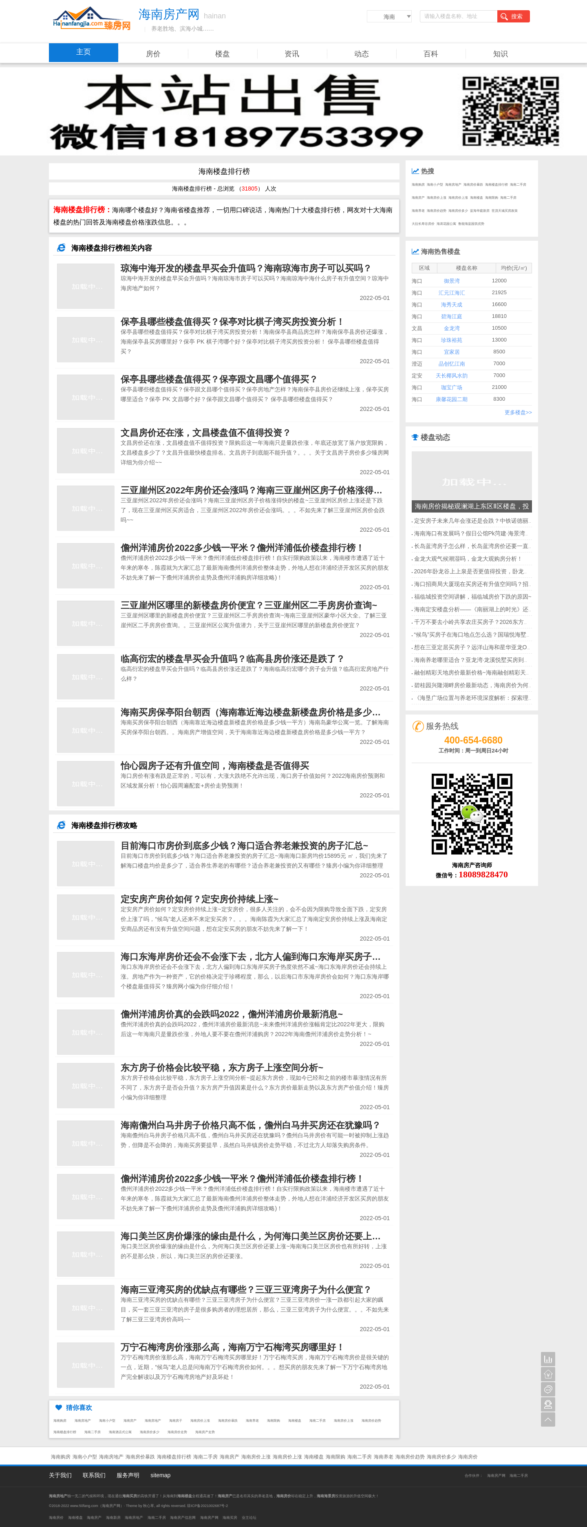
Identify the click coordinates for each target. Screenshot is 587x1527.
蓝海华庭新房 (480, 211)
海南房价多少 (149, 1432)
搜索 (512, 16)
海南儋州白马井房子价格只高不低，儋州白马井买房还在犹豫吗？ (251, 1125)
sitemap (160, 1475)
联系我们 (94, 1475)
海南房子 (175, 1421)
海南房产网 (496, 1476)
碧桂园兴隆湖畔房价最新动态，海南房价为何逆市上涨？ (485, 685)
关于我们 (60, 1475)
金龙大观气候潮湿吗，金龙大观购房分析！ (468, 558)
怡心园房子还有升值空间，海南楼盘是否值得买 (215, 766)
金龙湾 (452, 328)
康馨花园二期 (452, 399)
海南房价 (468, 1457)
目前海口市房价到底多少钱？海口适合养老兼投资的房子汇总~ (244, 846)
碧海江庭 (451, 316)
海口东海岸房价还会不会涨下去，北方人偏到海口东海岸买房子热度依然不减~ (276, 957)
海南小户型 (107, 1421)
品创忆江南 (452, 364)
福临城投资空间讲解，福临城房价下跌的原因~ (473, 596)
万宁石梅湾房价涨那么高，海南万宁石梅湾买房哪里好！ (233, 1347)
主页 (83, 52)
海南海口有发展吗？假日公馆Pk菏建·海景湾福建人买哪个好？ (492, 533)
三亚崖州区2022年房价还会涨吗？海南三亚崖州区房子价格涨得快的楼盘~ (268, 490)
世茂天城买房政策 (505, 211)
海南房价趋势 (371, 1421)
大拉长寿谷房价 (423, 224)
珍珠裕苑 (451, 340)
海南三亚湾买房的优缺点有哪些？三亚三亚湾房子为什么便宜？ (246, 1290)
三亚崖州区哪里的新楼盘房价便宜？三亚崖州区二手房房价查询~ (249, 605)
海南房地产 (83, 1421)
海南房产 (130, 1421)
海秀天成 (451, 305)
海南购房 (59, 1421)
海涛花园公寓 (446, 224)
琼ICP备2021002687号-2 (207, 1506)
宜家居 (452, 352)
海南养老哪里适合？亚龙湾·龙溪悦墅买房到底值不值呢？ (486, 660)
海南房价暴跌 (228, 1421)
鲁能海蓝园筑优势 (471, 224)
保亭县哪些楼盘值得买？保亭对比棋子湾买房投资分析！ (233, 322)
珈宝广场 (451, 387)
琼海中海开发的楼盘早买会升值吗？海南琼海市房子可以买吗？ (246, 268)
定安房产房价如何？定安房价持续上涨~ (199, 899)
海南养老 (252, 1421)
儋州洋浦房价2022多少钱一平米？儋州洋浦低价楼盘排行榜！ (242, 548)
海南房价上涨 (200, 1421)
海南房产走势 (205, 1432)
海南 (389, 16)
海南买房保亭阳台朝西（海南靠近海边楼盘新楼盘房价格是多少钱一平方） (269, 712)
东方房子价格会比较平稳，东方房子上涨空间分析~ (222, 1068)
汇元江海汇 (452, 293)
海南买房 (230, 1518)
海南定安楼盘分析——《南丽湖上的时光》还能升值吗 (482, 609)
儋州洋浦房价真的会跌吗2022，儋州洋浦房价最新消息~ (232, 1014)
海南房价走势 (177, 1432)
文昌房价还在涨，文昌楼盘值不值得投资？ (206, 433)
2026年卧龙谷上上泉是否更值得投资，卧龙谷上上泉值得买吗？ (494, 571)
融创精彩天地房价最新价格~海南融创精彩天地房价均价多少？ (493, 672)
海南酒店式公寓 (120, 1432)
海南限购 (273, 1421)
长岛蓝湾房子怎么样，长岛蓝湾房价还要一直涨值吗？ (482, 546)
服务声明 (128, 1475)
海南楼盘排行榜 (64, 1432)
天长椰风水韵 (452, 376)
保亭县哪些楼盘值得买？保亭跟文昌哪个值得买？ (219, 379)
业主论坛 (249, 1518)
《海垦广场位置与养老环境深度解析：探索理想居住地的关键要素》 (499, 698)
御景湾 (452, 281)
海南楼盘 (294, 1421)
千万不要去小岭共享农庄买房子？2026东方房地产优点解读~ (490, 622)
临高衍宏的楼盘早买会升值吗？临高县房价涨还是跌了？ (233, 659)
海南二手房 (317, 1421)
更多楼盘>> (518, 412)
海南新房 (113, 1518)
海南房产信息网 (183, 1518)
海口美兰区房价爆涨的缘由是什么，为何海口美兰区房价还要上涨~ (253, 1236)
